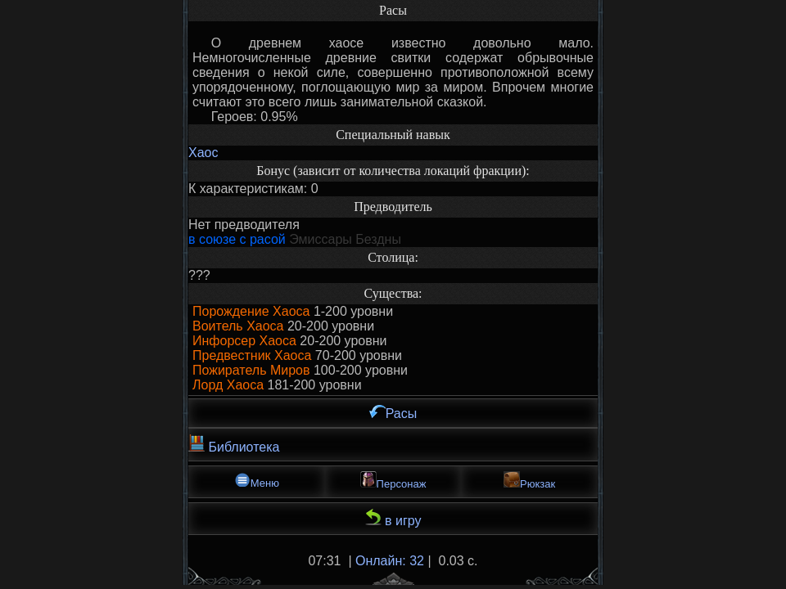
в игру (393, 518)
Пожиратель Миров (251, 370)
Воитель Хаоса (238, 326)
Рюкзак (529, 480)
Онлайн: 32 (389, 561)
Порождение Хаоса (250, 311)
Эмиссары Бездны (345, 239)
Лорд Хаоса (228, 385)
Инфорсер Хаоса (244, 341)
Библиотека (233, 444)
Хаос (203, 153)
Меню (256, 480)
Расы (393, 412)
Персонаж (393, 480)
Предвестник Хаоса (251, 355)
